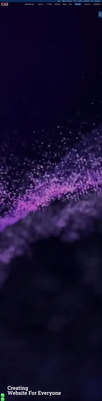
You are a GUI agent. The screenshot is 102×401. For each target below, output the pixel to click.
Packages (78, 4)
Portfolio (49, 4)
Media (64, 4)
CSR (92, 1)
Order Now (97, 4)
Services (40, 4)
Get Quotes (97, 1)
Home (59, 1)
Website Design (29, 4)
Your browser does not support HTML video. (51, 200)
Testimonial (86, 1)
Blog (70, 4)
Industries (57, 4)
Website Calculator (67, 1)
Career (75, 1)
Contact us (87, 4)
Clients (80, 1)
